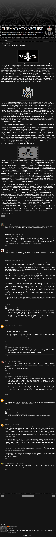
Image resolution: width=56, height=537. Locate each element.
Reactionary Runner (10, 224)
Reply (6, 230)
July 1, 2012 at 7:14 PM (13, 424)
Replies (8, 304)
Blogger (31, 535)
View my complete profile (13, 532)
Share (3, 215)
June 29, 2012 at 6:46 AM (17, 234)
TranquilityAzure (9, 250)
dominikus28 (8, 400)
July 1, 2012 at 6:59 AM (21, 412)
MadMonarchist (12, 347)
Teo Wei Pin (8, 463)
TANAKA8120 (11, 307)
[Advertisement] (28, 13)
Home (28, 496)
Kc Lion (7, 326)
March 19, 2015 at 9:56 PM (17, 463)
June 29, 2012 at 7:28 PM (17, 361)
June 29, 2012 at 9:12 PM (25, 376)
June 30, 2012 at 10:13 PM (18, 400)
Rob (6, 424)
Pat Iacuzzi (7, 361)
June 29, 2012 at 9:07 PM (25, 347)
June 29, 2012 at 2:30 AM (22, 224)
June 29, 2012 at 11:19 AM (17, 260)
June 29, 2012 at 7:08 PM (15, 326)
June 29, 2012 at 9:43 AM (20, 250)
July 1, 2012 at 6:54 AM (21, 307)
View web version (28, 499)
